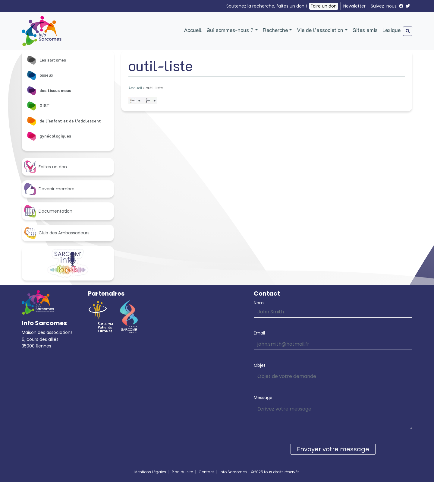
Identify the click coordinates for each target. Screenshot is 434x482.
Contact (206, 471)
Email (259, 333)
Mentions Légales (150, 471)
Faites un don (45, 166)
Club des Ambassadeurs (57, 233)
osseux (40, 75)
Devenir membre (49, 189)
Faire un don (324, 6)
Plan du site (182, 471)
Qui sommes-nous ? (229, 29)
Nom (259, 303)
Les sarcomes (46, 60)
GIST (38, 105)
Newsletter (354, 6)
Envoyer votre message (333, 449)
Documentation (48, 211)
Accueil (193, 29)
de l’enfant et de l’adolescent (64, 121)
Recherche (275, 29)
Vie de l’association (320, 29)
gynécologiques (49, 136)
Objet (260, 365)
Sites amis (365, 29)
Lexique (391, 29)
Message (263, 398)
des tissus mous (49, 90)
